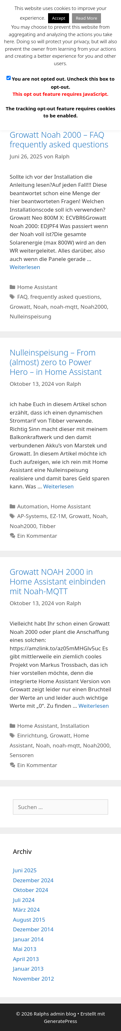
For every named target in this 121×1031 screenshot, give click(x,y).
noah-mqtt (63, 306)
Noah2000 (93, 306)
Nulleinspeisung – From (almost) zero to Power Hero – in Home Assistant (56, 362)
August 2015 (29, 919)
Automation (32, 506)
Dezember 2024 (33, 880)
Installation (74, 725)
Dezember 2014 (33, 929)
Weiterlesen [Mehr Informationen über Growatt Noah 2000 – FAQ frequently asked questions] (25, 267)
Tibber (47, 526)
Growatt (20, 306)
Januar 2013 (28, 968)
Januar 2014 (28, 939)
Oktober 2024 (30, 890)
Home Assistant (37, 287)
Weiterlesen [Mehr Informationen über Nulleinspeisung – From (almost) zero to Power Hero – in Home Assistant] (58, 486)
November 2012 (33, 978)
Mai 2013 (24, 949)
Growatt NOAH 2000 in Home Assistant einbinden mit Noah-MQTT (58, 581)
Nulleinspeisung (30, 316)
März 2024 (26, 909)
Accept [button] (58, 18)
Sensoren (22, 755)
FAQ (22, 296)
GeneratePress (60, 1021)
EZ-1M (58, 516)
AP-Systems (32, 516)
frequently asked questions (65, 296)
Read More (86, 18)
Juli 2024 (24, 900)
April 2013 (26, 959)
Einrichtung (32, 735)
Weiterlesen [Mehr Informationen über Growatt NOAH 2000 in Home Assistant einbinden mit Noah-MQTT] (93, 705)
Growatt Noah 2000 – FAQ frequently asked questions (59, 139)
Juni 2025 (24, 870)
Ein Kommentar (37, 535)
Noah (40, 306)
